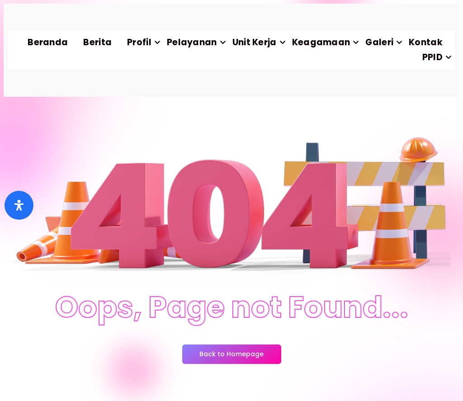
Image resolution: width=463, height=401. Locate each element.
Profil (143, 42)
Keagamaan (325, 42)
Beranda (48, 42)
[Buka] (19, 205)
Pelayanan (196, 42)
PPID (436, 57)
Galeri (383, 42)
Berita (97, 42)
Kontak (426, 42)
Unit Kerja (258, 42)
